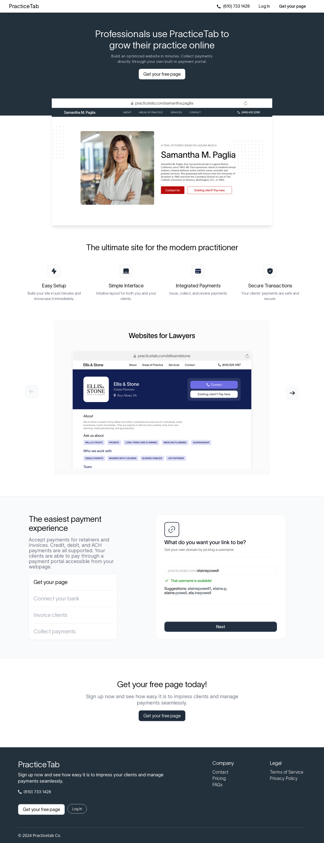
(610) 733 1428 (236, 6)
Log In (264, 6)
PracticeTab (24, 6)
